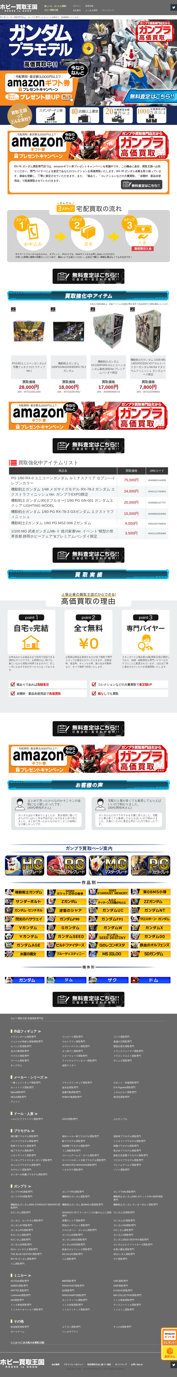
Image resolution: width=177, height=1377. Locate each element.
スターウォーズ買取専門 (74, 1056)
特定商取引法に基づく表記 (99, 1364)
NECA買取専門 (18, 1097)
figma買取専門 (18, 1092)
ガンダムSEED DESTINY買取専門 (131, 1239)
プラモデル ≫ (24, 1131)
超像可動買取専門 (71, 1092)
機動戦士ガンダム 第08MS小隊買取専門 (82, 1204)
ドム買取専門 (17, 1263)
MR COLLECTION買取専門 (127, 1295)
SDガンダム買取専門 (124, 1254)
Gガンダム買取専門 (21, 1235)
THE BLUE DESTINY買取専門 (26, 1254)
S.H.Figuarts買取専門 (124, 1087)
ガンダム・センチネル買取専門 (27, 1220)
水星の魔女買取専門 (123, 1249)
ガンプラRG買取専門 (73, 1191)
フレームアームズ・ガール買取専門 (80, 1155)
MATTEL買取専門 (20, 1290)
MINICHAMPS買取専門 (74, 1295)
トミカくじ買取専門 (123, 1309)
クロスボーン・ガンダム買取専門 (79, 1230)
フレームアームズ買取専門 (127, 1165)
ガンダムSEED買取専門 (74, 1239)
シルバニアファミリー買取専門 (27, 1119)
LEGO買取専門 (70, 1119)
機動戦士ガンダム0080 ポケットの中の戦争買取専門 (138, 1198)
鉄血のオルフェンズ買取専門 (77, 1249)
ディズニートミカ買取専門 (127, 1304)
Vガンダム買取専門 (123, 1230)
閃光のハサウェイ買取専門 (76, 1225)
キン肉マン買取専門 (72, 1051)
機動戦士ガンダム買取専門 (76, 1196)
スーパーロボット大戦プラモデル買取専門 (84, 1160)
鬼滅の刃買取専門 (122, 1041)
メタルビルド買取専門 (124, 1092)
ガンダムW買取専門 (72, 1235)
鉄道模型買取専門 (20, 1327)
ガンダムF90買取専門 (124, 1225)
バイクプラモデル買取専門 (24, 1141)
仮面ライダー (69, 1065)
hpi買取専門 (68, 1290)
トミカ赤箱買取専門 (72, 1304)
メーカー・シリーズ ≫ (31, 1077)
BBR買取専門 (69, 1281)
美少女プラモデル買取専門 (127, 1150)
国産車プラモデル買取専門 (127, 1136)
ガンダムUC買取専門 (124, 1220)
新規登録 (89, 6)
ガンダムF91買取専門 (22, 1230)
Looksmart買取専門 (20, 1295)
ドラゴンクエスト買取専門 (127, 1056)
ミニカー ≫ (22, 1275)
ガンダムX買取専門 (123, 1235)
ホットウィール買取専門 (74, 1300)
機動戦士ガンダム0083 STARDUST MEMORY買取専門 (35, 1206)
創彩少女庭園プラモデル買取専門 (130, 1155)
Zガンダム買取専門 (20, 1212)
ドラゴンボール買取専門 (23, 1036)
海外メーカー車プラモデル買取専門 (80, 1136)
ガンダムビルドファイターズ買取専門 (132, 1244)
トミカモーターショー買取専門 (27, 1309)
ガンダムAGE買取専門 (73, 1244)
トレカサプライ (70, 1331)
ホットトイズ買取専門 (22, 1087)
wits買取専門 (17, 1300)
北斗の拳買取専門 (20, 1051)
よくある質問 (91, 10)
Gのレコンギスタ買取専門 (24, 1249)
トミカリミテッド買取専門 (76, 1309)
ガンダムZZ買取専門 (124, 1212)
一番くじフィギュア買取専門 (25, 1082)
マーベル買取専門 (20, 1060)
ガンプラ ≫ (22, 1186)
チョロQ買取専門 (122, 1327)
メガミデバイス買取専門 (23, 1155)
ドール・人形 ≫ (26, 1114)
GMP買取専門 (120, 1285)
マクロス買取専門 (20, 1056)
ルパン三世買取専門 (21, 1046)
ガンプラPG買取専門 (21, 1196)
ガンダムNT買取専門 (21, 1225)
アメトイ (15, 1101)
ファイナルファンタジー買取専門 (79, 1060)
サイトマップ (108, 10)
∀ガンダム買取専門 (20, 1239)
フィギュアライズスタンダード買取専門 (31, 1160)
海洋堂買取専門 (121, 1097)
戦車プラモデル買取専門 (23, 1146)
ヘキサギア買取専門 (72, 1169)
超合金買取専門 (70, 1087)
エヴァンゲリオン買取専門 (76, 1046)
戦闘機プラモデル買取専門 (76, 1146)
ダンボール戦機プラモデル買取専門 (29, 1174)
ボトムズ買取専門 (122, 1060)
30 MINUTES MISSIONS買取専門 (79, 1165)
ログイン (77, 6)
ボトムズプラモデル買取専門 (25, 1165)
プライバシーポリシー (73, 1364)
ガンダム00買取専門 (21, 1244)
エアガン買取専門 (71, 1327)
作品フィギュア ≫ (27, 1031)
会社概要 (55, 1364)
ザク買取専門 (120, 1259)
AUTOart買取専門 (20, 1281)
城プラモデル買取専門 (22, 1150)
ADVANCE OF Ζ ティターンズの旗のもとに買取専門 (87, 1214)
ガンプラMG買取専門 (124, 1191)
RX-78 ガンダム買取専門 (23, 1259)
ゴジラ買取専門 (121, 1036)
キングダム (16, 1065)
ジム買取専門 (69, 1259)
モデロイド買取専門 (21, 1169)
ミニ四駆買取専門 (71, 1150)
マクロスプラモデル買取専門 (128, 1160)
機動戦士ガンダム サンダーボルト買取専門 (135, 1204)
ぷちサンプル (120, 1119)
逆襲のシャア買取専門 (73, 1220)
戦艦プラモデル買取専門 (126, 1146)
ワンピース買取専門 (72, 1036)
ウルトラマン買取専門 (73, 1041)
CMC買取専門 (120, 1281)
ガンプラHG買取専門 (21, 1191)
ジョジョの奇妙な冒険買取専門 (27, 1041)
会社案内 (77, 10)
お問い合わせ (137, 1364)
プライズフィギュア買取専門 (77, 1082)
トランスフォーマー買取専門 (128, 1051)
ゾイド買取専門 (121, 1169)
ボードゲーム (17, 1331)
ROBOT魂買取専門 (72, 1097)
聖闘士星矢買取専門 (123, 1046)
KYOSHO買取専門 (122, 1290)
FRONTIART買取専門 (73, 1285)
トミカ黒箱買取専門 (123, 1300)
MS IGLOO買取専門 (72, 1254)
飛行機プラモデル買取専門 (24, 1136)
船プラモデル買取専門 (73, 1141)
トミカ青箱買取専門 (21, 1304)
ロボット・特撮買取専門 (126, 1082)
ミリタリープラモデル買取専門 (129, 1141)
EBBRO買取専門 (19, 1285)
